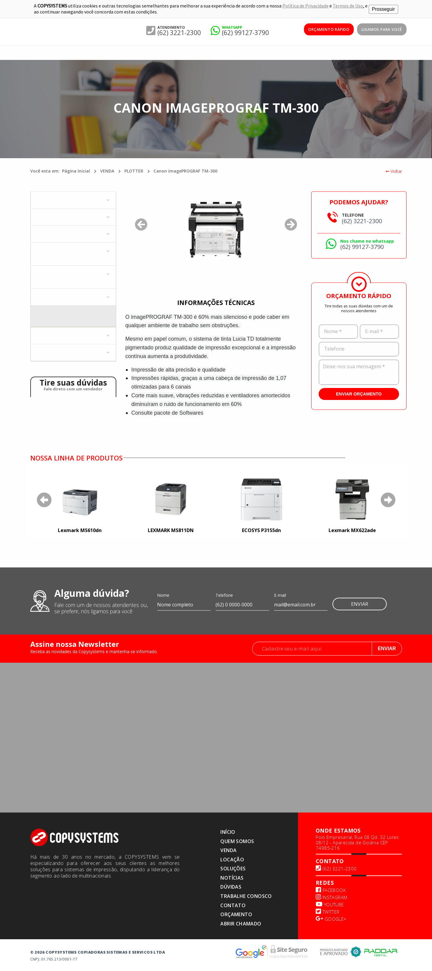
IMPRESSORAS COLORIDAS (62, 199)
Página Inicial (76, 170)
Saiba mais (371, 456)
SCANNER (45, 334)
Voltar (394, 170)
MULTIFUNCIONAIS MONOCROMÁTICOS (56, 253)
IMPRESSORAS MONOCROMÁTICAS (71, 216)
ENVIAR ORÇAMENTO (359, 393)
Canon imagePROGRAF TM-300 (185, 170)
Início (227, 831)
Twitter (328, 910)
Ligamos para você (379, 29)
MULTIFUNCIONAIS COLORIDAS (67, 233)
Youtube (330, 903)
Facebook (331, 889)
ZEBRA (42, 351)
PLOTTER (133, 170)
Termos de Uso (348, 5)
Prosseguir (383, 8)
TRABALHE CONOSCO (246, 895)
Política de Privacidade (305, 5)
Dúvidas (230, 886)
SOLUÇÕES (233, 867)
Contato (233, 904)
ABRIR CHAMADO (240, 922)
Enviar (359, 603)
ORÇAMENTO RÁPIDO (319, 29)
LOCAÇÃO (232, 858)
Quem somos (237, 840)
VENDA (107, 170)
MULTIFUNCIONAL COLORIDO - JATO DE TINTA (73, 276)
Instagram (331, 896)
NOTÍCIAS (231, 877)
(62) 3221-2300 (179, 31)
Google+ (331, 918)
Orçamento (236, 913)
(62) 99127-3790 (245, 31)
